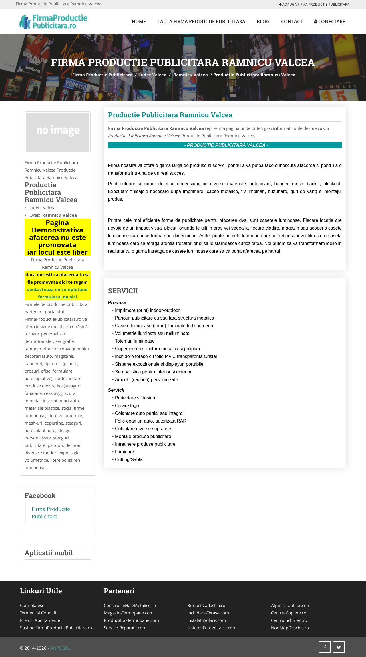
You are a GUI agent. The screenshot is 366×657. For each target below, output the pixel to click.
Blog (263, 21)
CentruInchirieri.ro (289, 620)
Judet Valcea (152, 74)
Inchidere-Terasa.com (208, 613)
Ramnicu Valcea (190, 74)
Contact (292, 21)
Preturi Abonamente (40, 620)
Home (139, 21)
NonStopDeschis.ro (290, 627)
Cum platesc (32, 605)
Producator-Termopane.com (131, 620)
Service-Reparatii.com (125, 627)
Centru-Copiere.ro (288, 613)
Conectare (329, 21)
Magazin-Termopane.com (129, 613)
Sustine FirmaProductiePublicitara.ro (56, 627)
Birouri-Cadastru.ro (206, 605)
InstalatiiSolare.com (206, 620)
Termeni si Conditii (38, 613)
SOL (67, 648)
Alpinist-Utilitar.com (291, 605)
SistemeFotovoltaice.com (211, 627)
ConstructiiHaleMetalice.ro (130, 605)
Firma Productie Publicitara (102, 74)
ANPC (55, 648)
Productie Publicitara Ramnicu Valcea (170, 114)
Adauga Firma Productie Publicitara (314, 4)
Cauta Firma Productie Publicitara (201, 21)
